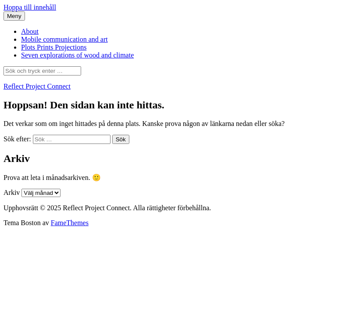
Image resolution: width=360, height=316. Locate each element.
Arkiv (12, 192)
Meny (14, 16)
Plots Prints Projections (53, 47)
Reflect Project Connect (37, 86)
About (30, 31)
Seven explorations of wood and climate (77, 55)
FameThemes (70, 222)
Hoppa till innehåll (30, 7)
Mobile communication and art (64, 39)
